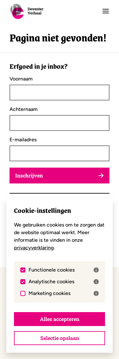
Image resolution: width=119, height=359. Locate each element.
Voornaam (21, 78)
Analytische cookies (64, 281)
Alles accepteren (59, 319)
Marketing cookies (64, 293)
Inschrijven (59, 175)
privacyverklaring (34, 248)
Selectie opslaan (59, 338)
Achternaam (24, 109)
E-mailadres (23, 139)
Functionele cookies (64, 269)
